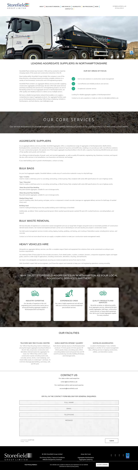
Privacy (22, 441)
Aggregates (77, 6)
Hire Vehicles (66, 6)
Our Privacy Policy (45, 457)
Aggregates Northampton (86, 457)
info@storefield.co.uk (119, 6)
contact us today (57, 160)
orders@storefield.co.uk (110, 98)
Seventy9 (59, 459)
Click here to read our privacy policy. (69, 466)
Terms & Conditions (58, 457)
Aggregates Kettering (85, 459)
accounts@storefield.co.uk (69, 388)
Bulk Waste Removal (53, 6)
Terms (26, 441)
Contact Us (69, 9)
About (41, 6)
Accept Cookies (102, 464)
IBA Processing (88, 6)
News (96, 6)
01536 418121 (119, 8)
